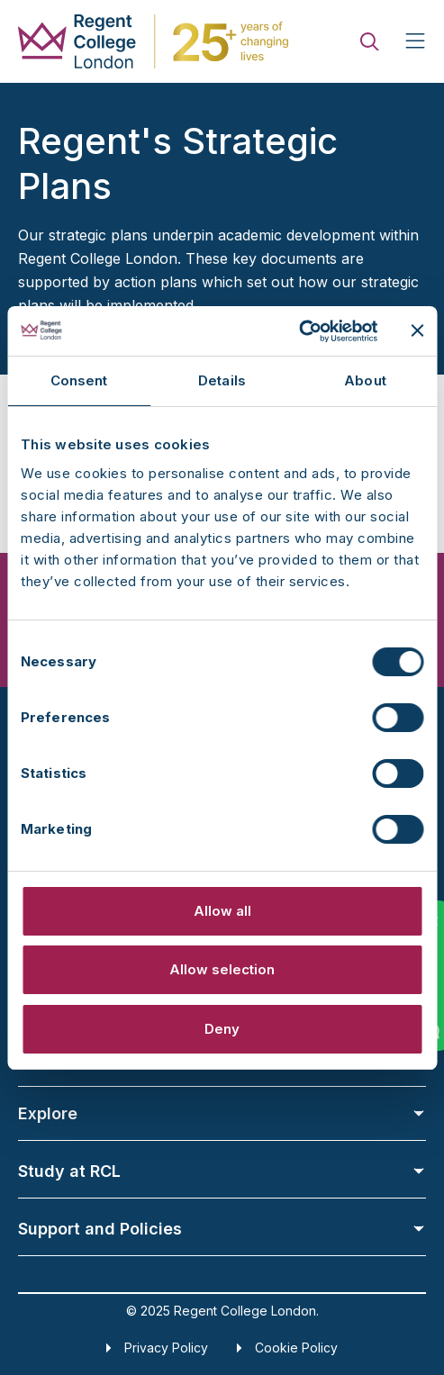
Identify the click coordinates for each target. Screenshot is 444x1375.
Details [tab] (222, 380)
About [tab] (365, 380)
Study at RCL (222, 1171)
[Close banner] (417, 330)
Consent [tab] (79, 380)
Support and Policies (222, 1228)
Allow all (222, 910)
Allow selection (222, 969)
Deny (222, 1028)
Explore (222, 1113)
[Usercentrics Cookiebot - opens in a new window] (298, 331)
